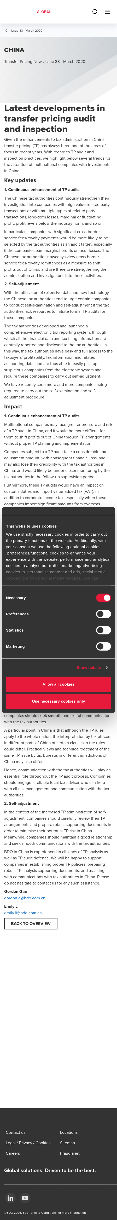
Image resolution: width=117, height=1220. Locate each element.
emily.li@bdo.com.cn (23, 913)
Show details (89, 667)
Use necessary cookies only (58, 701)
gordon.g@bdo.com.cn (24, 898)
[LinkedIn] (10, 1198)
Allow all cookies (59, 684)
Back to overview (31, 924)
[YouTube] (25, 1198)
